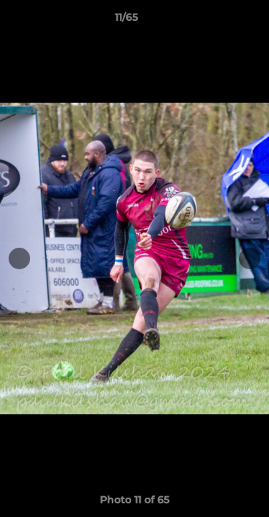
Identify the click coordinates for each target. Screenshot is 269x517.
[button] (217, 20)
